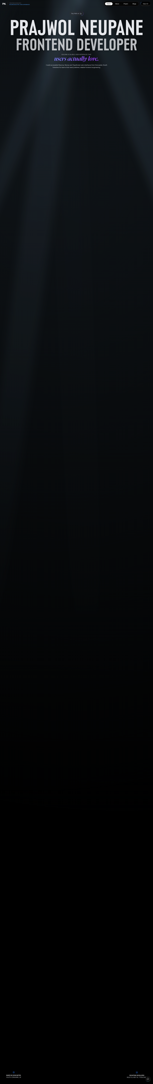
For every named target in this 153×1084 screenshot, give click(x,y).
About (117, 4)
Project (126, 4)
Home (109, 4)
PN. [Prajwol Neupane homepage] (4, 3)
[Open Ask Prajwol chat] (148, 1079)
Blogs (134, 4)
